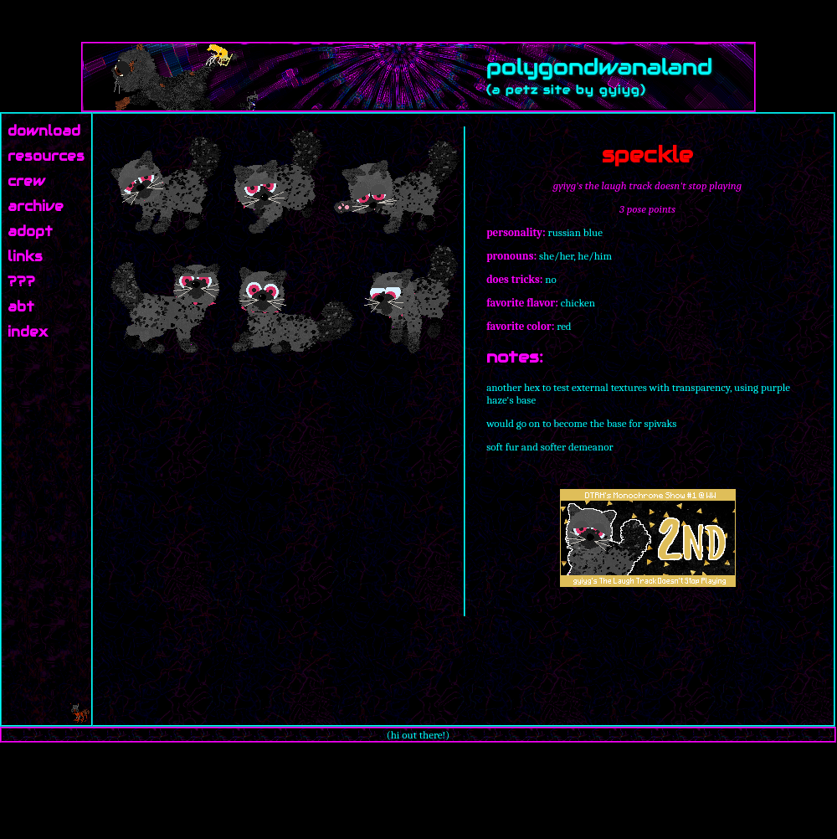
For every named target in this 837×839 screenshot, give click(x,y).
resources (46, 156)
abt (21, 307)
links (25, 256)
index (28, 332)
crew (26, 181)
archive (36, 206)
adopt (30, 231)
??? (21, 282)
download (44, 131)
